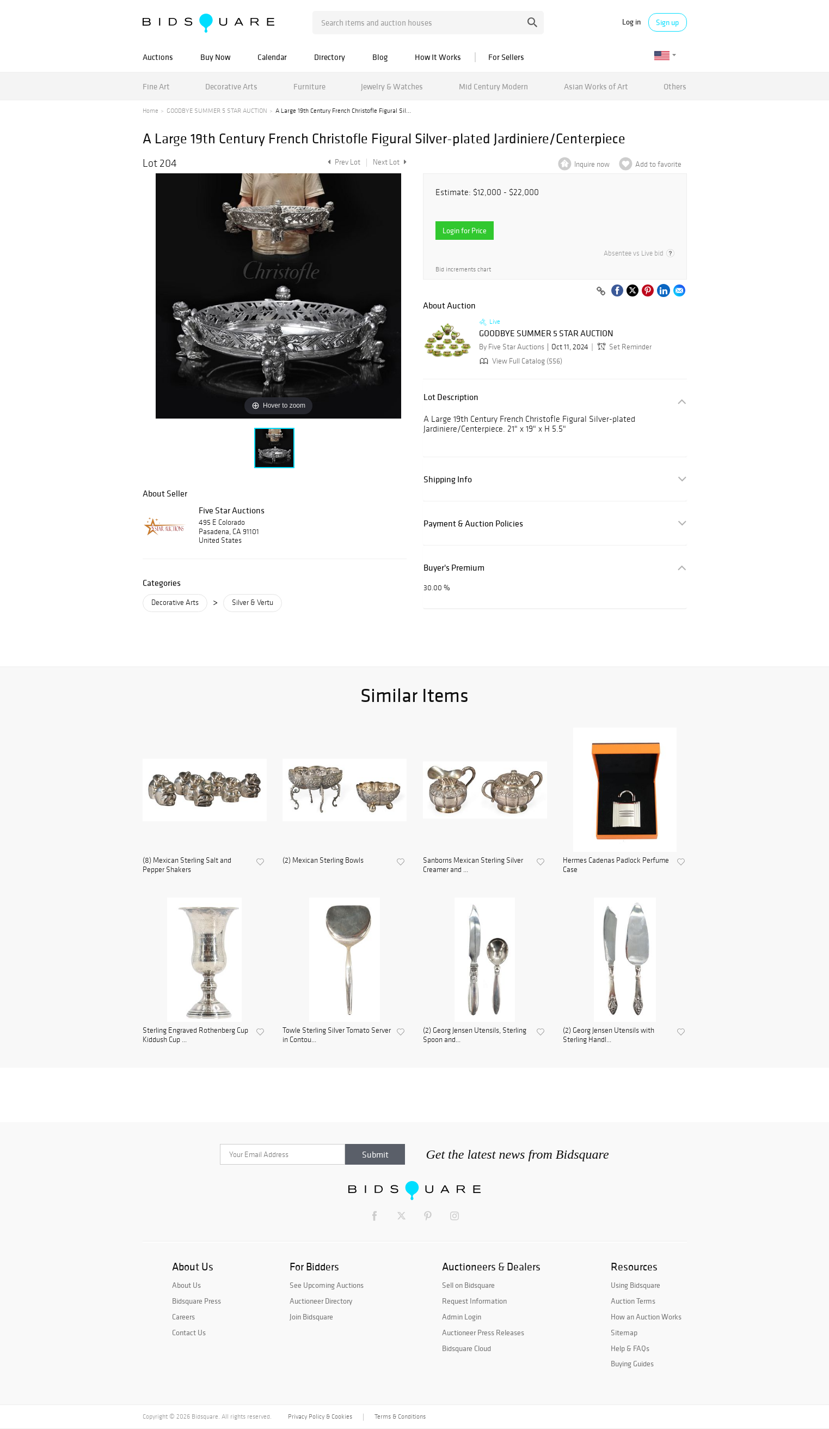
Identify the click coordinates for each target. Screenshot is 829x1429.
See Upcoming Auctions (327, 1285)
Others (675, 86)
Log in (631, 22)
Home (150, 110)
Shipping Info (447, 479)
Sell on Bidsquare (468, 1285)
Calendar (272, 57)
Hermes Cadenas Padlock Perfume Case (616, 865)
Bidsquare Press (196, 1301)
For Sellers (506, 57)
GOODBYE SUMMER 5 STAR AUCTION (217, 110)
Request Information (474, 1301)
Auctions (158, 57)
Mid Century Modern (493, 86)
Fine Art (156, 86)
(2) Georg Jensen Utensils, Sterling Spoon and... (474, 1035)
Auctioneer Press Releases (483, 1332)
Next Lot (390, 162)
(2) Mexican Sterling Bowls (323, 860)
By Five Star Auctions (511, 347)
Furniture (309, 86)
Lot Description (450, 397)
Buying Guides (632, 1364)
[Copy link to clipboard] (601, 291)
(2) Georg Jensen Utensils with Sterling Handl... (608, 1035)
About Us (186, 1285)
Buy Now (215, 57)
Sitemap (624, 1332)
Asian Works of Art (596, 86)
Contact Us (189, 1332)
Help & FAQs (630, 1348)
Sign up (667, 22)
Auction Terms (633, 1301)
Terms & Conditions (400, 1416)
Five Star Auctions (232, 510)
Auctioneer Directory (321, 1301)
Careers (183, 1317)
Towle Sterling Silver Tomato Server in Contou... (337, 1035)
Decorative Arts (231, 86)
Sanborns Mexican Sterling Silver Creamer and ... (473, 865)
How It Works (438, 57)
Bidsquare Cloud (466, 1348)
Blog (380, 57)
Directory (329, 57)
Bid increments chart (463, 269)
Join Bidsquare (311, 1317)
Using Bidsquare (635, 1285)
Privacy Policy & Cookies (320, 1416)
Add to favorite (658, 164)
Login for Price (465, 230)
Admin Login (461, 1317)
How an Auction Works (646, 1317)
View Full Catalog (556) (519, 361)
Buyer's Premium (453, 567)
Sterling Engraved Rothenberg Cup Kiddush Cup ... (195, 1035)
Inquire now (592, 164)
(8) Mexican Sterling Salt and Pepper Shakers (187, 865)
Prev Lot (342, 162)
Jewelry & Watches (392, 86)
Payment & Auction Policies (473, 523)
